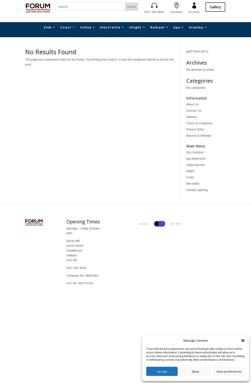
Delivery (191, 117)
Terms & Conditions (199, 123)
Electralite (110, 27)
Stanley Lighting (197, 190)
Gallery (215, 6)
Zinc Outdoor (195, 152)
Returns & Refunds (198, 135)
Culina (86, 27)
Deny (195, 371)
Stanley (196, 27)
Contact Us (193, 111)
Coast (65, 27)
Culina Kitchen (195, 165)
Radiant (157, 27)
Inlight (135, 27)
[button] (243, 341)
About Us (192, 104)
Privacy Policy (195, 129)
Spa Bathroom (196, 158)
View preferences (229, 371)
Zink (48, 27)
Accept (162, 371)
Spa (176, 27)
